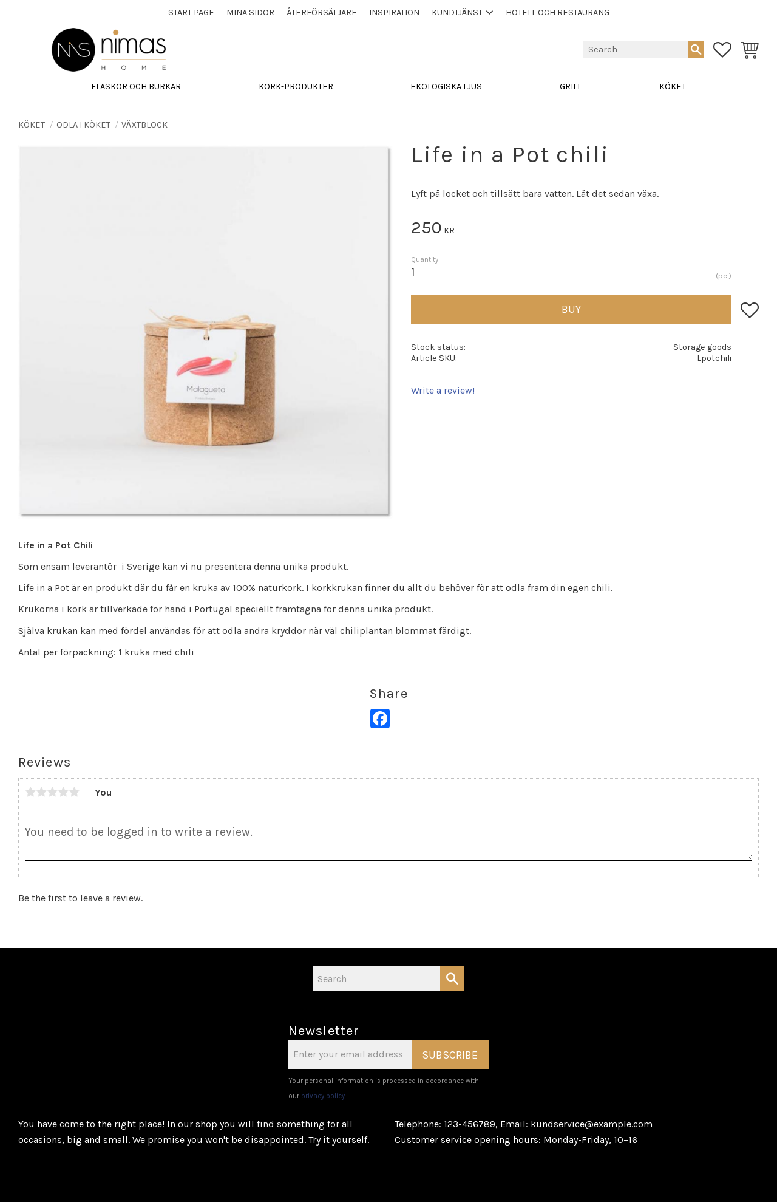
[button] (722, 50)
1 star (30, 792)
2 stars (41, 792)
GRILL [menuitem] (571, 86)
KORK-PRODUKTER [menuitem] (296, 86)
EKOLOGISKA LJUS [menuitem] (446, 86)
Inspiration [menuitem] (394, 12)
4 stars (63, 792)
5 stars (74, 792)
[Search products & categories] (635, 49)
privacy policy (323, 1096)
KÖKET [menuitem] (672, 86)
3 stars (52, 792)
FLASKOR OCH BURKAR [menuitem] (136, 86)
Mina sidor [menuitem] (250, 12)
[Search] (696, 49)
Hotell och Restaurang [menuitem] (557, 12)
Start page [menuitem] (191, 12)
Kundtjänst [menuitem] (457, 12)
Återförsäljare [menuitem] (322, 12)
